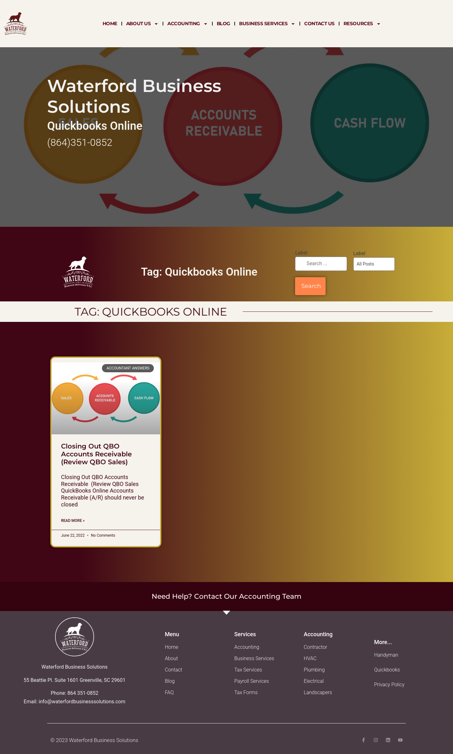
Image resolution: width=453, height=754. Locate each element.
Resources (362, 24)
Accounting (187, 24)
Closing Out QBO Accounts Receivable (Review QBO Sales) (96, 454)
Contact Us (319, 23)
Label (301, 253)
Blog (223, 23)
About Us (142, 24)
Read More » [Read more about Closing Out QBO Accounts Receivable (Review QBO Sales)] (73, 520)
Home (110, 23)
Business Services (267, 24)
